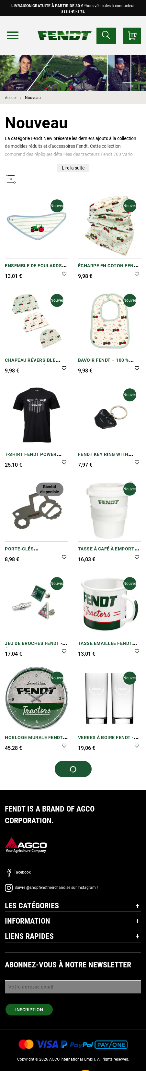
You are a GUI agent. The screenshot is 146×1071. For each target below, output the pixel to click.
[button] (64, 274)
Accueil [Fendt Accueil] (11, 97)
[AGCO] (26, 844)
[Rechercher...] (106, 36)
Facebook (18, 872)
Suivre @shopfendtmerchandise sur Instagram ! (51, 887)
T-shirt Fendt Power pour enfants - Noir (31, 458)
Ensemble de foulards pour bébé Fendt (33, 269)
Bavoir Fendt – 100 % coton (103, 364)
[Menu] (12, 35)
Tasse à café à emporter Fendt (109, 552)
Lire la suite (73, 167)
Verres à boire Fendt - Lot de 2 (106, 741)
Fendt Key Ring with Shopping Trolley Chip (107, 458)
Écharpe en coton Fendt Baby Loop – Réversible (109, 269)
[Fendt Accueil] (65, 29)
